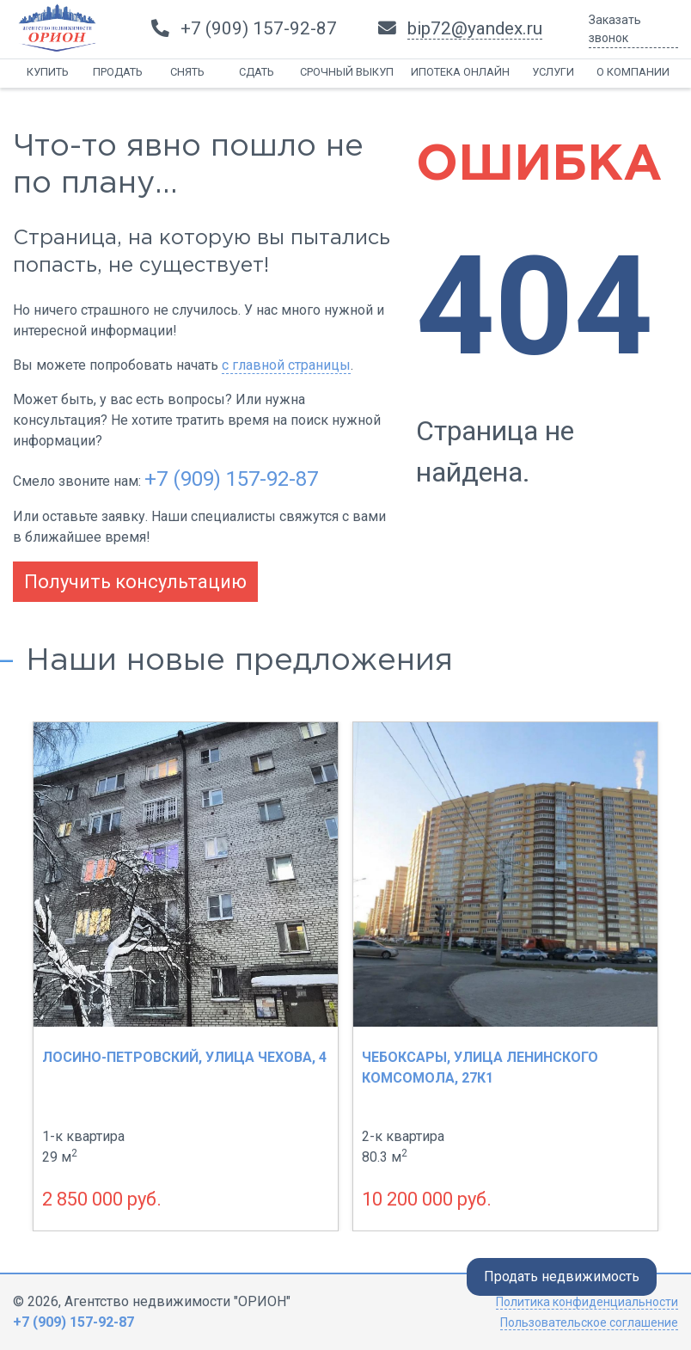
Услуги (553, 71)
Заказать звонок (615, 29)
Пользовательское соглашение (589, 1322)
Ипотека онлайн (460, 71)
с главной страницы (286, 365)
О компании (633, 71)
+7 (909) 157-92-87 (231, 479)
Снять (187, 71)
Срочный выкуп (347, 71)
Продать (118, 71)
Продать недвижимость (561, 1276)
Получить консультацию (135, 581)
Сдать (256, 71)
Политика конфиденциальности (587, 1302)
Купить (48, 71)
